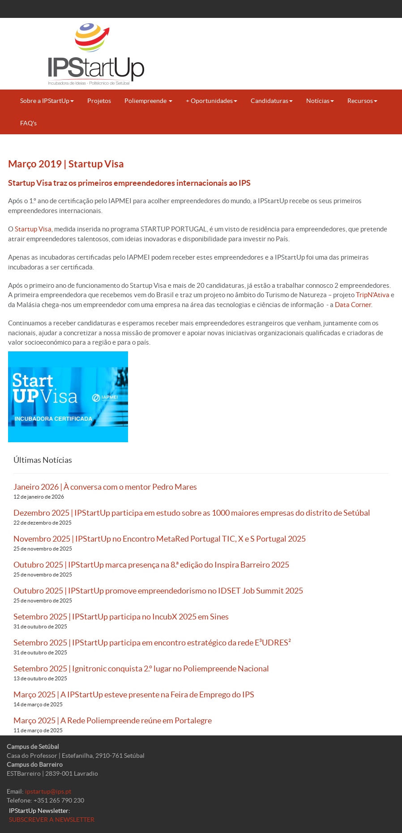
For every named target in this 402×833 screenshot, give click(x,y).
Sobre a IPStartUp (47, 100)
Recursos (362, 100)
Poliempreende (148, 100)
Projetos (99, 100)
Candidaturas (272, 100)
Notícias (320, 100)
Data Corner (353, 304)
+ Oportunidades (211, 100)
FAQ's (28, 123)
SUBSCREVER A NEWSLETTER (51, 819)
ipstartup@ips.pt (48, 791)
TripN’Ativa (372, 295)
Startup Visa (33, 229)
